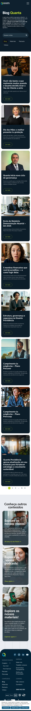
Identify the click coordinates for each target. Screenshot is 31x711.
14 (21, 488)
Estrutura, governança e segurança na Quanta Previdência (14, 318)
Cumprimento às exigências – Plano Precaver (11, 366)
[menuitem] (6, 41)
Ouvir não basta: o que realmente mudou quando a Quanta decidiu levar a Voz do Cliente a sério (15, 84)
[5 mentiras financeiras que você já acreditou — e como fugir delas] (15, 253)
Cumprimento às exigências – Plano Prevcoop (11, 414)
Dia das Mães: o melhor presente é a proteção (13, 131)
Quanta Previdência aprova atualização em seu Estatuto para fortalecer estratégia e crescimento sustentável (15, 465)
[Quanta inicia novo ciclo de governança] (15, 160)
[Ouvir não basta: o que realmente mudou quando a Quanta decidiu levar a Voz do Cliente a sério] (15, 66)
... (18, 488)
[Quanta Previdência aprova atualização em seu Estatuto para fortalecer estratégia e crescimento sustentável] (15, 445)
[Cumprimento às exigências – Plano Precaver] (15, 349)
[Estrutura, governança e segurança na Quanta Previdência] (15, 301)
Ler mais (7, 99)
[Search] (15, 35)
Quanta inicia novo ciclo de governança (14, 176)
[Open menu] (28, 3)
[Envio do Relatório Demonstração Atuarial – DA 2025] (15, 206)
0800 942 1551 (20, 689)
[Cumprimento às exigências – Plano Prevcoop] (15, 397)
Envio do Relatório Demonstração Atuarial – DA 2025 (14, 223)
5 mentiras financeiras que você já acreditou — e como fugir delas (15, 270)
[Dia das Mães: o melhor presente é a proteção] (15, 115)
